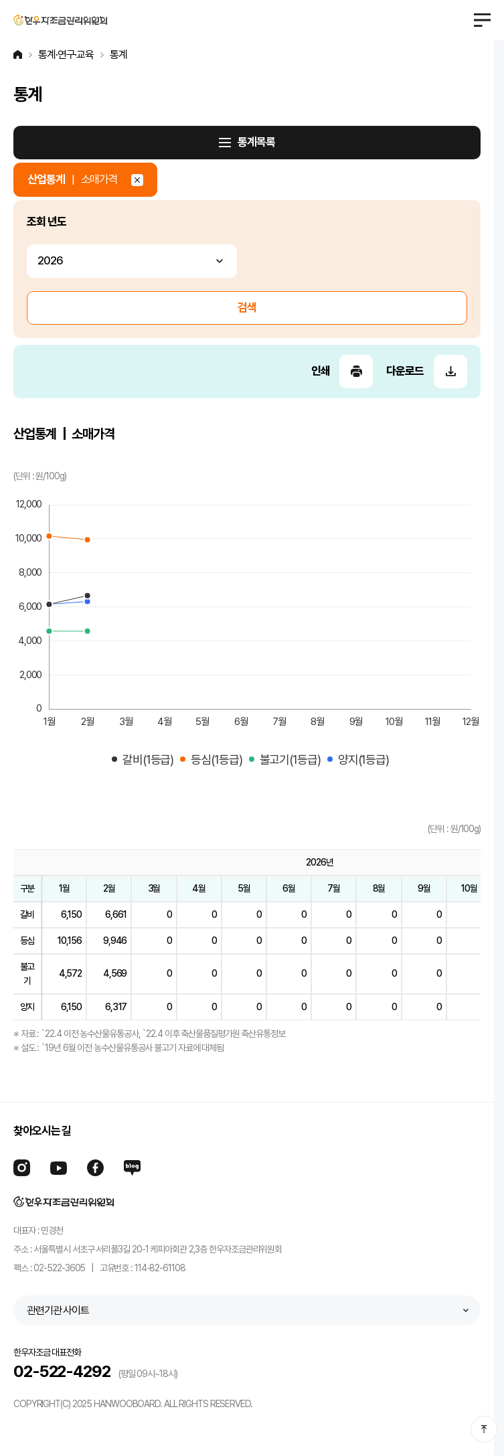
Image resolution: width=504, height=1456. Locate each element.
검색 (247, 307)
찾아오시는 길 (42, 1130)
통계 (118, 54)
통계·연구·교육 (66, 54)
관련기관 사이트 (58, 1310)
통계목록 (256, 142)
